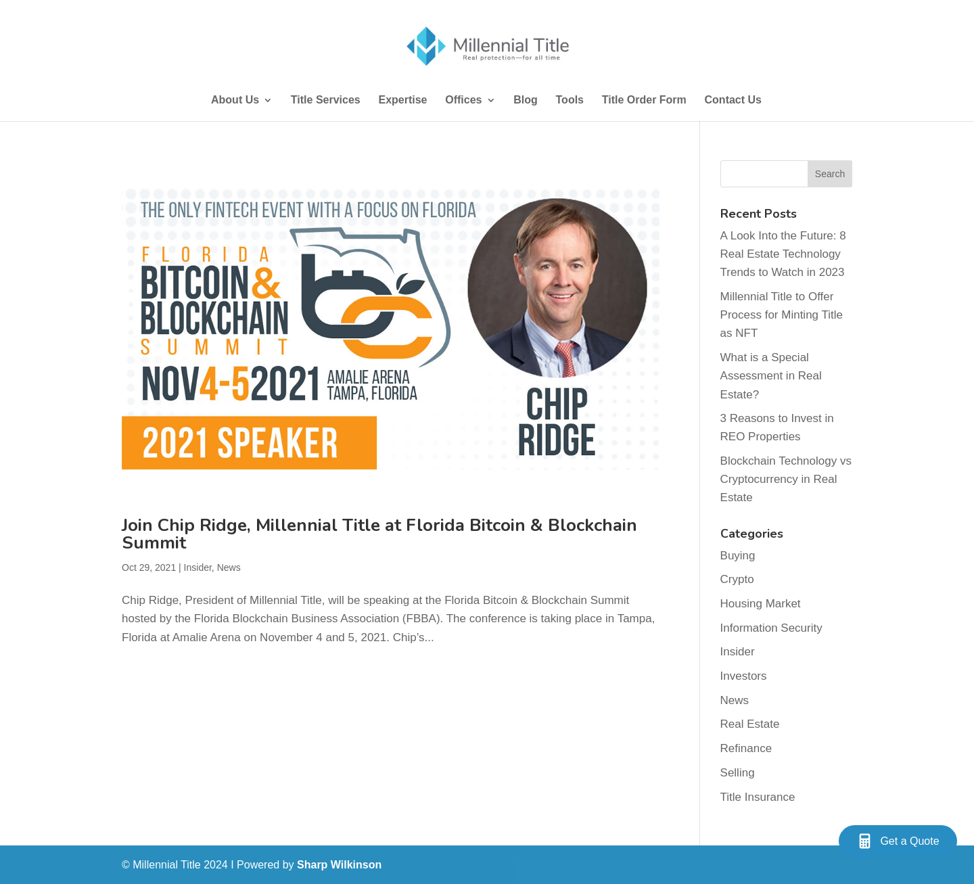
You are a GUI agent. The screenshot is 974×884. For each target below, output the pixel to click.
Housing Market (760, 603)
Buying (738, 555)
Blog (525, 100)
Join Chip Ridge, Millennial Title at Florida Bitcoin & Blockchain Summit (379, 534)
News (229, 567)
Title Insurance (757, 797)
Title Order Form (644, 100)
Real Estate (750, 724)
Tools (570, 100)
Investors (743, 676)
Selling (737, 772)
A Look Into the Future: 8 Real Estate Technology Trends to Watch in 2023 (783, 254)
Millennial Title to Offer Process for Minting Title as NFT (781, 315)
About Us (235, 100)
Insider (198, 567)
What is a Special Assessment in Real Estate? (771, 375)
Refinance (746, 748)
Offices (463, 100)
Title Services (326, 100)
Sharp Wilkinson (339, 864)
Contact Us (733, 100)
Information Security (771, 628)
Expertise (402, 100)
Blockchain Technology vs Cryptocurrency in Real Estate (786, 479)
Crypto (737, 579)
